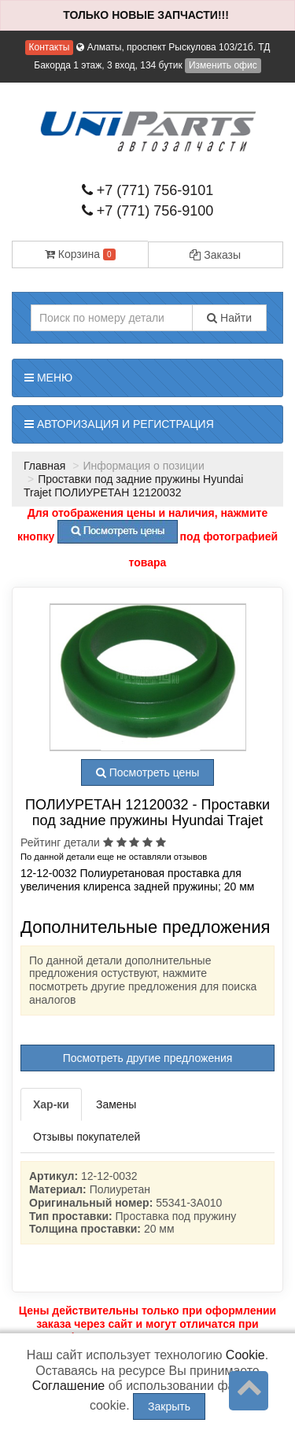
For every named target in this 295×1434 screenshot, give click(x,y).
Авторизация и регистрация (119, 424)
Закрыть (169, 1406)
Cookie (245, 1355)
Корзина (80, 254)
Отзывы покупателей (86, 1136)
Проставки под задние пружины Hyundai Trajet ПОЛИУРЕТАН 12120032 (133, 486)
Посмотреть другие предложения (148, 1058)
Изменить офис (223, 65)
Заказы (215, 255)
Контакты (49, 47)
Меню (48, 377)
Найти (229, 317)
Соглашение (68, 1385)
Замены (116, 1104)
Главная (44, 465)
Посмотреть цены (147, 772)
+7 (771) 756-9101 (148, 190)
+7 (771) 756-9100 (148, 211)
